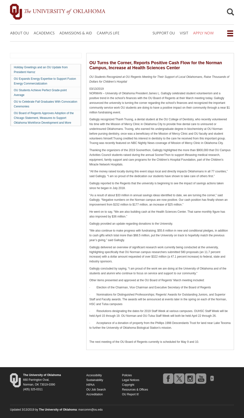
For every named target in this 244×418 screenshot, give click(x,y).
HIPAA (90, 384)
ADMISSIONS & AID (75, 33)
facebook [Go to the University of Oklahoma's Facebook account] (168, 378)
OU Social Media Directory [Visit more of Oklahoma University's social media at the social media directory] (211, 378)
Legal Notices (130, 380)
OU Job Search (96, 389)
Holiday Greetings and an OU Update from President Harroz (41, 70)
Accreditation (94, 394)
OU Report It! (130, 394)
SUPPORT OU (163, 33)
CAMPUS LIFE (108, 33)
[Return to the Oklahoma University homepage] (42, 375)
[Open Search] (230, 13)
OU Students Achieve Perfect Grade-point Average (40, 93)
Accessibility (94, 375)
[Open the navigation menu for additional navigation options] (230, 33)
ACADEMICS (44, 33)
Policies (127, 375)
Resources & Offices (135, 389)
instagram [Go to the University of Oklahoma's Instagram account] (189, 378)
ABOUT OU (19, 33)
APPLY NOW (203, 33)
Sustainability (94, 380)
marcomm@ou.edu (90, 409)
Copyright (128, 384)
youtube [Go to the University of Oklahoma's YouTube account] (200, 378)
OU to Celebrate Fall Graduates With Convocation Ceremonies (45, 104)
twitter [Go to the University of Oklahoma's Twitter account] (178, 378)
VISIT (184, 33)
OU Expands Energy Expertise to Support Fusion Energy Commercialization (45, 81)
